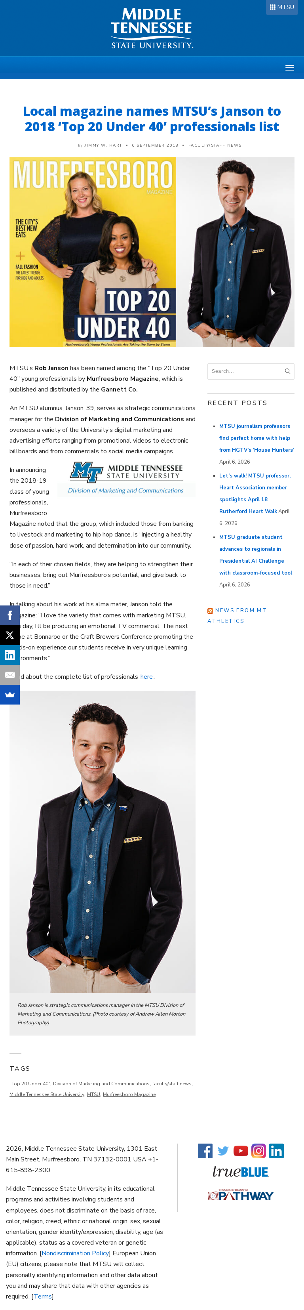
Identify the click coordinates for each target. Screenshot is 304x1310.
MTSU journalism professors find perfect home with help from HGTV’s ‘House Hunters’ (256, 438)
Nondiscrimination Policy (75, 1253)
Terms (43, 1296)
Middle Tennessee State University (47, 1094)
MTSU (285, 7)
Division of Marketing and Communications (101, 1084)
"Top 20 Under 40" (30, 1084)
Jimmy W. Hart (103, 145)
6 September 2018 (155, 145)
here (147, 676)
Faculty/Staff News (215, 145)
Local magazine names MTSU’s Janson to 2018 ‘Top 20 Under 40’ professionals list (152, 118)
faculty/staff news (172, 1084)
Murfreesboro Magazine (129, 1094)
